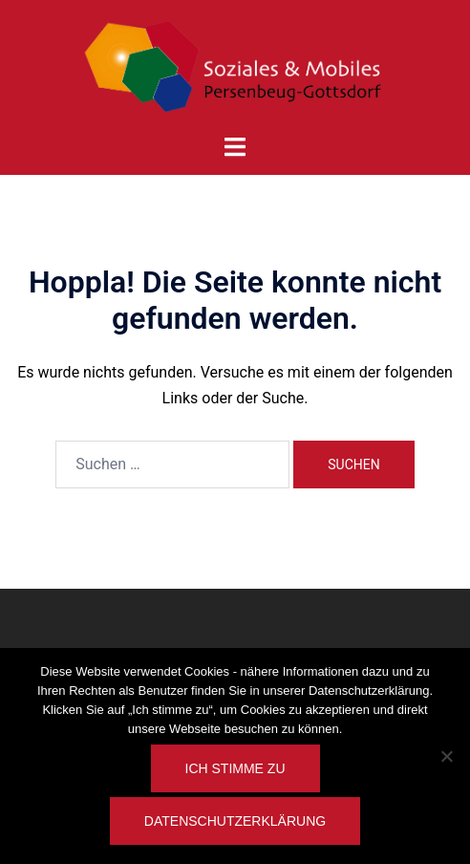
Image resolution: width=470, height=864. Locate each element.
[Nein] (446, 756)
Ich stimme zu (235, 768)
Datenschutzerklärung (235, 821)
